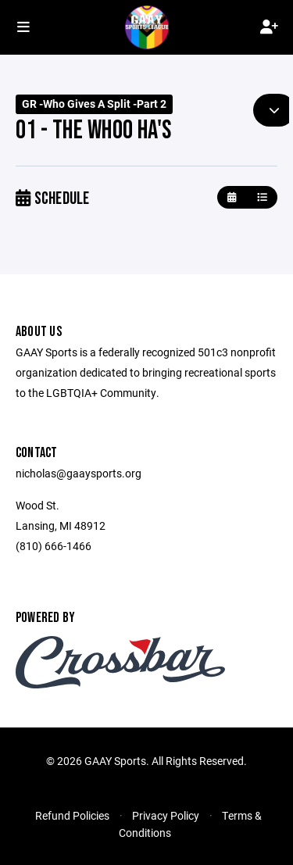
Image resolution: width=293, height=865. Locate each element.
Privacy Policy (165, 815)
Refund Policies (72, 815)
